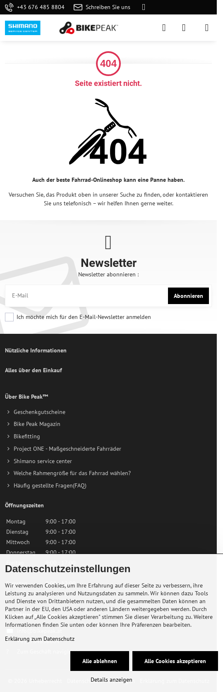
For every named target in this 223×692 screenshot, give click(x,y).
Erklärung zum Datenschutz (39, 638)
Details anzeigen (111, 679)
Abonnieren (188, 296)
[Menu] (207, 27)
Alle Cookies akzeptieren (175, 661)
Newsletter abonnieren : (108, 274)
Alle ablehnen (99, 661)
